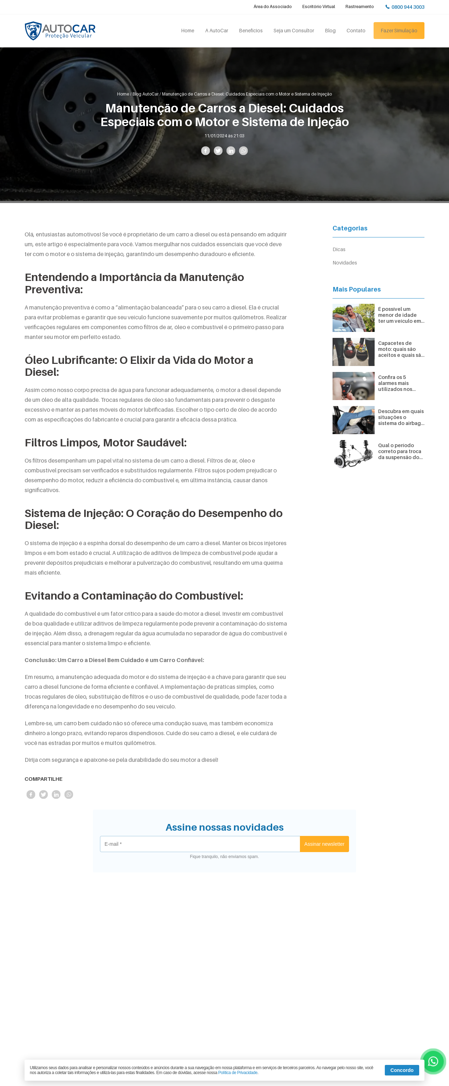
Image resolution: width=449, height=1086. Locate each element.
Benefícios (251, 30)
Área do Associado (273, 6)
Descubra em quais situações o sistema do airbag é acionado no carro (401, 417)
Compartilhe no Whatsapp (243, 150)
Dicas (339, 249)
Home (187, 30)
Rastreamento (360, 6)
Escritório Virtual (318, 6)
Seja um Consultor (294, 30)
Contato (356, 30)
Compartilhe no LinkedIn (230, 150)
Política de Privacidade (237, 1072)
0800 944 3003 (407, 7)
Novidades (345, 263)
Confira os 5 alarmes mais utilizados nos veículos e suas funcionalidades (398, 383)
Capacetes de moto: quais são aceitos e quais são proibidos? (401, 349)
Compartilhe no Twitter (218, 150)
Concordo (402, 1070)
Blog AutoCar (146, 94)
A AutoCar (216, 30)
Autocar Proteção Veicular (60, 31)
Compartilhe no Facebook (205, 150)
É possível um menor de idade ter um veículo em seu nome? (399, 315)
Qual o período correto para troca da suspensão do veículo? (399, 451)
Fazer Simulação (399, 30)
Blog (330, 30)
